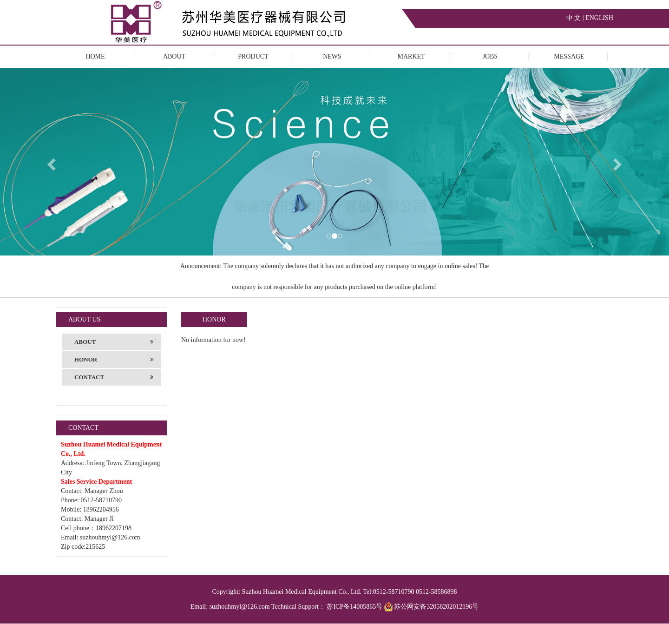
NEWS (332, 56)
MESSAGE (569, 56)
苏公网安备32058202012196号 (431, 606)
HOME (95, 56)
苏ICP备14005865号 (354, 606)
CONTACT (113, 377)
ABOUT (174, 56)
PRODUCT (253, 56)
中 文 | (575, 17)
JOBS (490, 56)
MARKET (411, 56)
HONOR (113, 359)
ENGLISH (599, 17)
